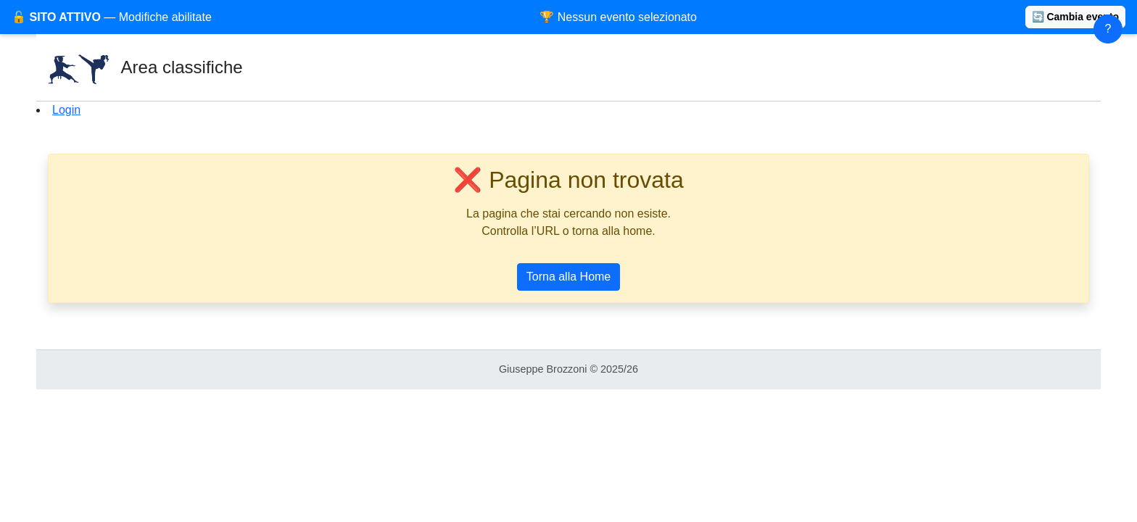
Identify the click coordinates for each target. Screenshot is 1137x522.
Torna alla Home (568, 276)
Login (66, 110)
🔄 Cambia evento (1075, 16)
